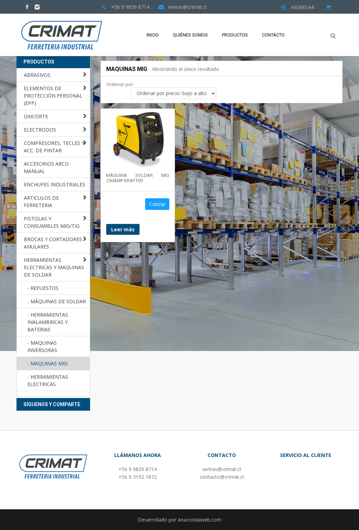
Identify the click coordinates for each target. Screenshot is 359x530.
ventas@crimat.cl (221, 469)
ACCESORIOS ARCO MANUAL (46, 167)
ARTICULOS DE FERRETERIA (41, 201)
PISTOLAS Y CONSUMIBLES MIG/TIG (52, 222)
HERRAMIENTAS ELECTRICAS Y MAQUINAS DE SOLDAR (54, 267)
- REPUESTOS (43, 288)
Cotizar (157, 204)
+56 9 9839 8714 (137, 469)
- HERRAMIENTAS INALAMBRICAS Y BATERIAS (47, 322)
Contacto (273, 35)
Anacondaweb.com (199, 519)
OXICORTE (36, 116)
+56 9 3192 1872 (137, 476)
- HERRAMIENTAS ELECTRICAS (47, 380)
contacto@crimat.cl (222, 476)
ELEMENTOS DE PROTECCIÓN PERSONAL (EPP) (53, 95)
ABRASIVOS (37, 75)
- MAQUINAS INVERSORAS (42, 346)
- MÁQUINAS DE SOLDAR (56, 301)
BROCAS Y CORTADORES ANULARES (53, 243)
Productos (235, 35)
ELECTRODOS (40, 129)
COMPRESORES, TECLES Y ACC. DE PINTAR (54, 147)
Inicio (153, 35)
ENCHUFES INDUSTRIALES (54, 184)
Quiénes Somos (190, 35)
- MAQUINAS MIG (47, 363)
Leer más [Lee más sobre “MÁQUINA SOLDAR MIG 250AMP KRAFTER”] (123, 229)
